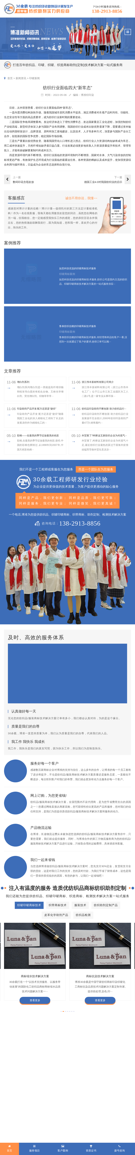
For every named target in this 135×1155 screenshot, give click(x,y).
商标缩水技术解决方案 (35, 986)
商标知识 (78, 1118)
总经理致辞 (121, 1118)
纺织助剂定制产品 (14, 1118)
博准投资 (107, 1124)
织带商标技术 (12, 1108)
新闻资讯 (21, 78)
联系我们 (120, 1134)
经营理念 (120, 1113)
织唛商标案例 (49, 1103)
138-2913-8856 (107, 11)
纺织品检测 (10, 1129)
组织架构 (107, 1108)
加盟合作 (107, 1129)
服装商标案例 (49, 1118)
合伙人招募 (121, 1124)
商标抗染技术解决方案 (100, 986)
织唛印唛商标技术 (14, 1103)
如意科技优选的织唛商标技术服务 (80, 268)
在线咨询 (107, 1134)
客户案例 (47, 1096)
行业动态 (78, 1108)
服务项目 (10, 1096)
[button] (61, 1021)
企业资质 (107, 1103)
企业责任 (120, 1108)
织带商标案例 (49, 1113)
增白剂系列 (24, 381)
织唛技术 (78, 1113)
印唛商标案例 (49, 1108)
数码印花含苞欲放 (23, 181)
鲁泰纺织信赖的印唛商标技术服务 (80, 326)
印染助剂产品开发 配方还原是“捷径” (39, 411)
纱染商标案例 (49, 1124)
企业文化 (120, 1103)
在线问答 (78, 1124)
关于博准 (108, 1096)
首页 (10, 78)
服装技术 (9, 1113)
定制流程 (107, 1113)
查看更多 (35, 1010)
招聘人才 (107, 1118)
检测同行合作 (123, 1129)
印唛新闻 (34, 78)
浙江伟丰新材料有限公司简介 (100, 381)
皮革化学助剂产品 (14, 1124)
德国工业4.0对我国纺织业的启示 (103, 181)
